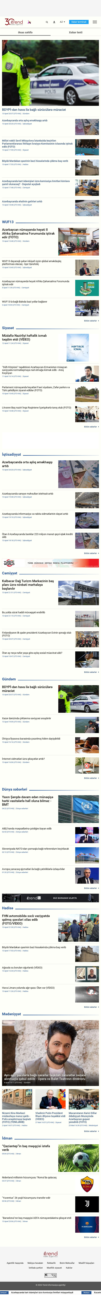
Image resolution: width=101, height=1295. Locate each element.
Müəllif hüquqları (86, 1263)
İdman (7, 1138)
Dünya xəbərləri (14, 789)
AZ (61, 22)
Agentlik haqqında (15, 1263)
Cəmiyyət (9, 573)
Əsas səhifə (25, 32)
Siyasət (8, 328)
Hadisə (7, 908)
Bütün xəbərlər (90, 321)
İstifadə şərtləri (36, 1268)
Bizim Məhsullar (67, 1263)
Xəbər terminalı (78, 22)
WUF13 (8, 222)
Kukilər (69, 1268)
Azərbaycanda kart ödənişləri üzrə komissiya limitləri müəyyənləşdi (50, 1292)
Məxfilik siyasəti (54, 1268)
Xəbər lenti (75, 32)
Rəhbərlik (51, 1263)
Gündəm (9, 679)
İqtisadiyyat (11, 454)
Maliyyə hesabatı (35, 1263)
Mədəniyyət (11, 1014)
